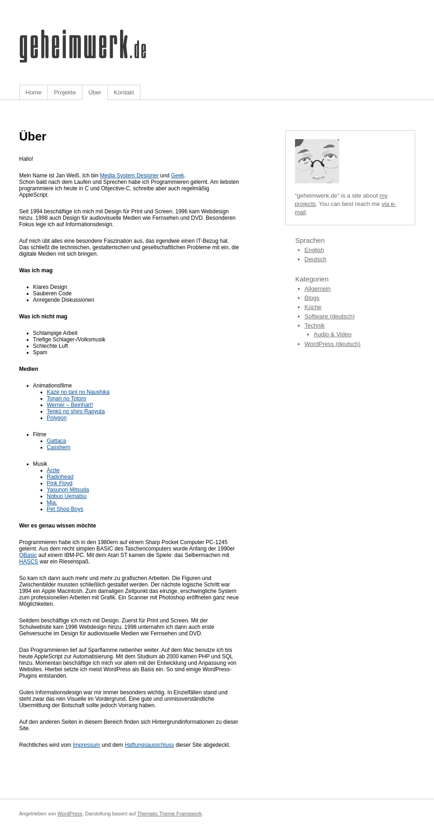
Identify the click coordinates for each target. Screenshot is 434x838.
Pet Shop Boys (65, 509)
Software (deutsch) (330, 316)
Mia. (52, 502)
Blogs (312, 297)
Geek (177, 175)
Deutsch (316, 259)
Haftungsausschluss (149, 745)
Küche (313, 307)
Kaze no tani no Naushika (78, 392)
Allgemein (318, 288)
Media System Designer (129, 175)
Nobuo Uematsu (67, 496)
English (314, 249)
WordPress (70, 813)
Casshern (58, 447)
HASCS (28, 561)
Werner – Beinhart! (70, 405)
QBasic (28, 555)
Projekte (65, 92)
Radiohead (60, 477)
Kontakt (124, 92)
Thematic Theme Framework (169, 813)
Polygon (57, 418)
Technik (315, 325)
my (384, 195)
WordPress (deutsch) (333, 343)
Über (94, 92)
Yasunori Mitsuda (68, 489)
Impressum (86, 745)
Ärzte (53, 470)
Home (34, 92)
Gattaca (56, 441)
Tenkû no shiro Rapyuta (76, 411)
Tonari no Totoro (67, 398)
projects (305, 203)
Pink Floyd (60, 483)
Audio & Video (333, 334)
